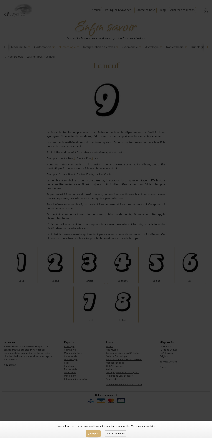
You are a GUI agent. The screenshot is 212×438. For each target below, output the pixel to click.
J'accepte (93, 433)
